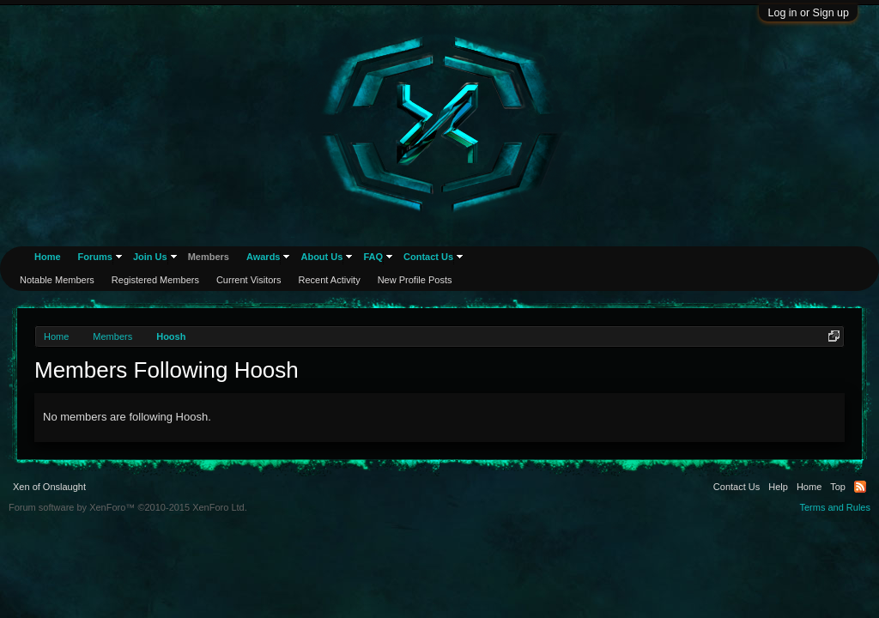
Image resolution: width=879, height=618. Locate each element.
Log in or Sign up (808, 13)
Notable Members (57, 280)
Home (47, 256)
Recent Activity (330, 280)
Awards (263, 256)
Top (838, 487)
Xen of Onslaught (49, 487)
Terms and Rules (834, 507)
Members (208, 256)
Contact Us (428, 256)
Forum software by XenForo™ (128, 507)
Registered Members (155, 280)
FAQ (373, 256)
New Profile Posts (415, 280)
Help (778, 487)
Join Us (150, 256)
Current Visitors (249, 280)
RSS (860, 487)
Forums (95, 256)
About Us (321, 256)
